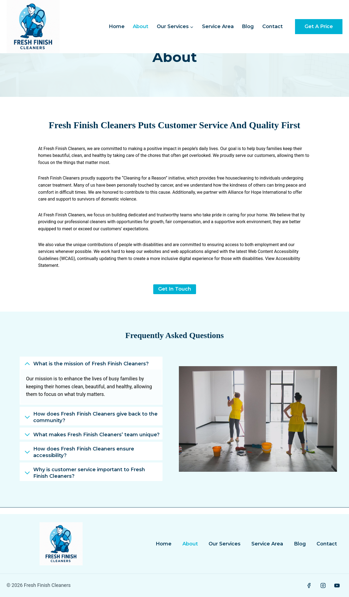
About (140, 26)
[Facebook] (308, 585)
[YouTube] (337, 585)
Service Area (218, 26)
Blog (248, 26)
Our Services (224, 544)
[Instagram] (323, 585)
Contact (272, 26)
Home (117, 26)
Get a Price (319, 26)
